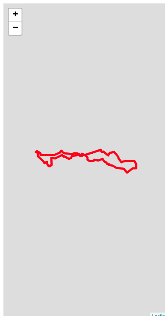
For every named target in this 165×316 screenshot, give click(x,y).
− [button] (15, 28)
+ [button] (15, 15)
